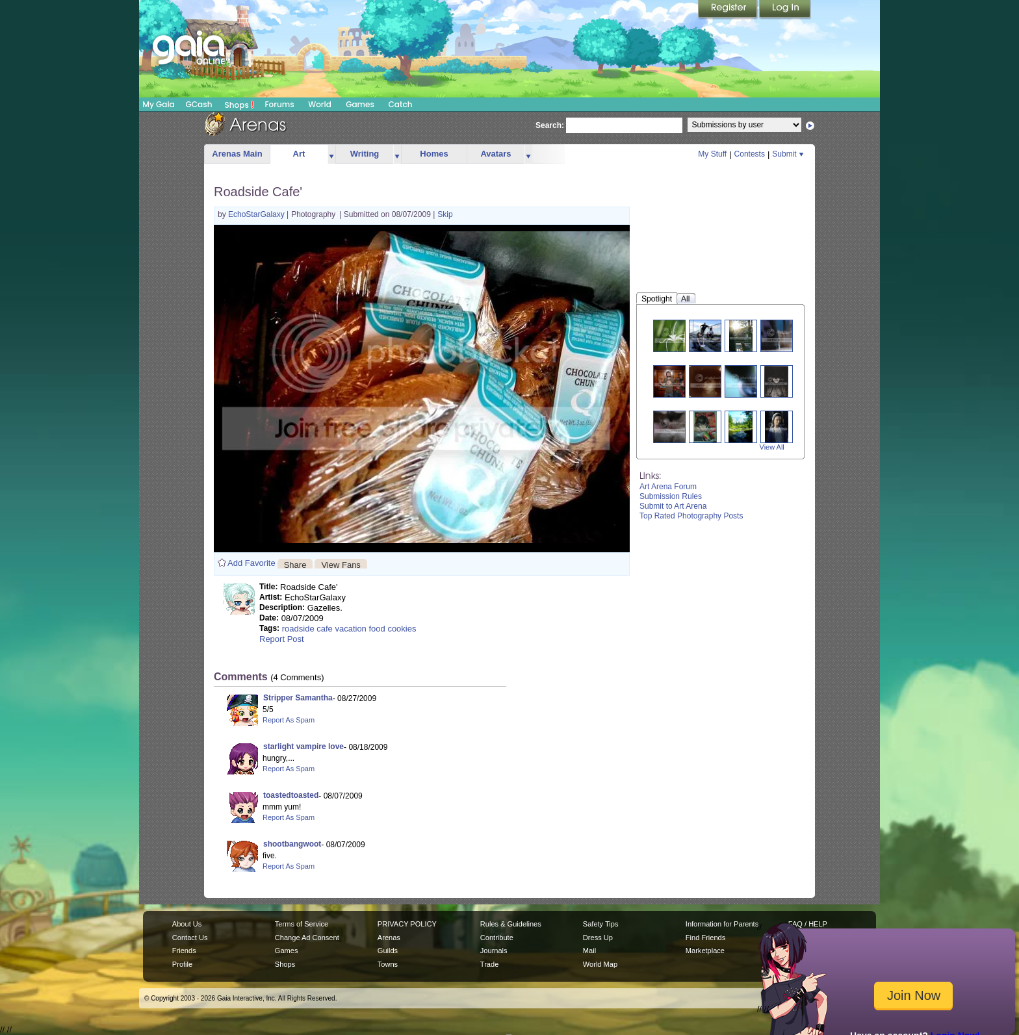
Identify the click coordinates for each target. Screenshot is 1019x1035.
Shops (239, 104)
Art (299, 154)
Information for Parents (722, 924)
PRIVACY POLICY (407, 924)
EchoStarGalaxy (257, 214)
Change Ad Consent (307, 937)
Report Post (281, 639)
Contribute (496, 937)
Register (728, 9)
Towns (388, 964)
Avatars (495, 154)
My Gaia (158, 104)
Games (360, 104)
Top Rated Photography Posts (691, 515)
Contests (749, 154)
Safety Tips (601, 924)
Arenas (389, 937)
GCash (199, 104)
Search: (549, 125)
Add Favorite (251, 563)
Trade (489, 964)
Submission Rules (670, 496)
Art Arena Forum (668, 486)
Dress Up (598, 937)
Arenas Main (237, 154)
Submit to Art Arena (672, 506)
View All (772, 447)
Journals (494, 950)
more (331, 154)
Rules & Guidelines (510, 924)
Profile (182, 964)
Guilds (388, 950)
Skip (444, 214)
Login (785, 9)
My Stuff (712, 154)
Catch (401, 104)
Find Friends (705, 937)
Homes (434, 154)
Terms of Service (301, 924)
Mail (589, 950)
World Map (600, 964)
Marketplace (705, 950)
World (319, 104)
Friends (184, 950)
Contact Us (190, 937)
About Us (186, 924)
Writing (365, 154)
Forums (279, 104)
